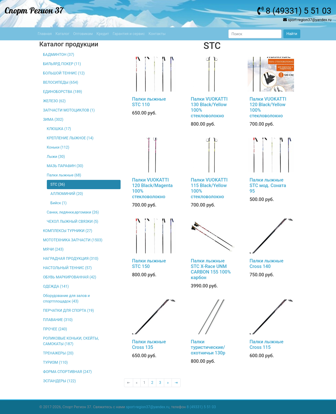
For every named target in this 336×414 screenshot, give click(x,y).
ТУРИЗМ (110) (55, 362)
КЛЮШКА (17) (59, 129)
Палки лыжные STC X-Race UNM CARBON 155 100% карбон (211, 269)
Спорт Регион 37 (34, 11)
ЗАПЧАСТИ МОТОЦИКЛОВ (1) (69, 110)
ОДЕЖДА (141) (56, 286)
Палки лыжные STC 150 (149, 263)
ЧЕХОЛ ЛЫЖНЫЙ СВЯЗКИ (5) (72, 221)
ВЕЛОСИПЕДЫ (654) (60, 82)
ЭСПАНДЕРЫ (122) (59, 381)
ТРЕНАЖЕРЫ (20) (58, 353)
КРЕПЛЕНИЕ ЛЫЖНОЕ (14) (70, 138)
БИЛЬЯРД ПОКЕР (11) (62, 64)
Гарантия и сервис (129, 34)
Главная (45, 34)
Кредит (102, 34)
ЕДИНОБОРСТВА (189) (62, 91)
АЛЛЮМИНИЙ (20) (67, 193)
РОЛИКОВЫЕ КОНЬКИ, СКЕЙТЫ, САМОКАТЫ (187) (71, 341)
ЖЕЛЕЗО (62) (54, 101)
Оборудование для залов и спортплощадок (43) (66, 298)
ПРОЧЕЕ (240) (55, 329)
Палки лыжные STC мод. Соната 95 (268, 185)
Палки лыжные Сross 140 (266, 263)
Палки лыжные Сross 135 (149, 344)
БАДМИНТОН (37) (58, 54)
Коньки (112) (58, 147)
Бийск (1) (59, 203)
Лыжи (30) (56, 156)
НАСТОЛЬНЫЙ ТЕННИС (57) (67, 268)
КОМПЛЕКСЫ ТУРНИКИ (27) (67, 231)
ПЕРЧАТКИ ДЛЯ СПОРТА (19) (68, 310)
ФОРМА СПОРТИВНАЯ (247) (67, 371)
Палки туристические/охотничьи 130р (208, 347)
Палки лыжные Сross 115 (266, 344)
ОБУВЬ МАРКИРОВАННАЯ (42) (69, 277)
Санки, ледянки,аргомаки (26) (73, 212)
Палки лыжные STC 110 (149, 101)
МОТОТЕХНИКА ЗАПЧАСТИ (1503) (72, 240)
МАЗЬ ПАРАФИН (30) (65, 166)
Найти (291, 34)
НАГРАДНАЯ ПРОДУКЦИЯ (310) (71, 258)
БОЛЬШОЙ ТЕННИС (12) (64, 73)
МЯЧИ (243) (53, 249)
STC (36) (58, 184)
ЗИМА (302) (53, 119)
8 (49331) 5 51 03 (201, 407)
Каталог (62, 34)
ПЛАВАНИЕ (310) (58, 320)
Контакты (156, 34)
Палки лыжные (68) (64, 175)
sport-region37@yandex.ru (148, 407)
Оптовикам (83, 34)
